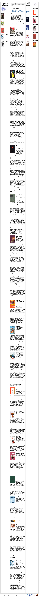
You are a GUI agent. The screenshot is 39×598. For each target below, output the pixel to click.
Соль (18, 11)
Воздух (13, 10)
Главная (27, 7)
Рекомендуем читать (28, 12)
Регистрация (29, 0)
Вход (26, 0)
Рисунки (27, 13)
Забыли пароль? (36, 0)
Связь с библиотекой (28, 10)
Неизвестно (21, 10)
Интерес (16, 10)
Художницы (22, 11)
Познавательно (13, 11)
